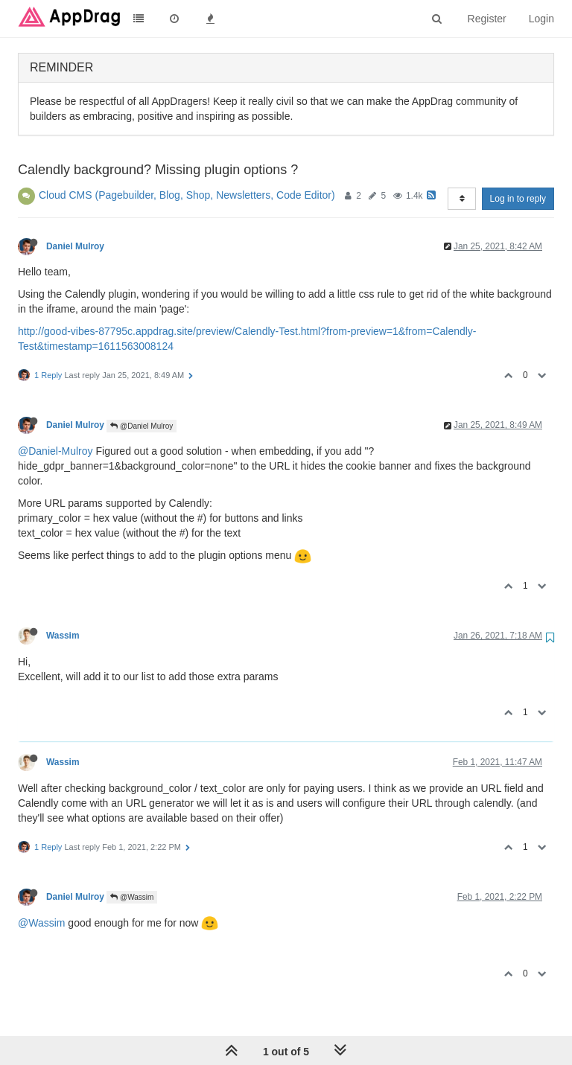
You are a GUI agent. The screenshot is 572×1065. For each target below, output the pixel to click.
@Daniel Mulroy (141, 426)
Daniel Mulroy (75, 246)
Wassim (63, 635)
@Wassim (131, 897)
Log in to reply (518, 199)
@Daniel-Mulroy (55, 451)
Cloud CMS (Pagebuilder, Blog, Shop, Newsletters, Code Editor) (187, 195)
